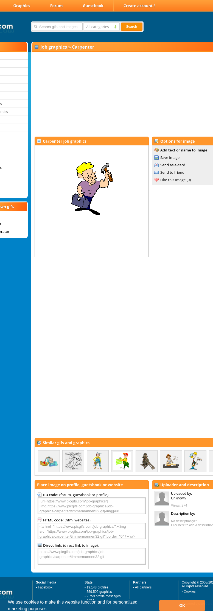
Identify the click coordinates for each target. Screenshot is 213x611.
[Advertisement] (110, 93)
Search (131, 27)
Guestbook (93, 5)
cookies (31, 602)
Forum (56, 5)
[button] (50, 609)
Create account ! (139, 5)
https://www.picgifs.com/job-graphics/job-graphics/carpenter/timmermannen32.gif (92, 556)
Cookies (189, 591)
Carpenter (83, 47)
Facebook (45, 587)
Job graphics (53, 47)
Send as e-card (172, 164)
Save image (170, 157)
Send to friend (172, 172)
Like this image (173, 179)
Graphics (21, 5)
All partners (143, 587)
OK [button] (182, 605)
